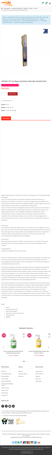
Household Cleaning (17, 8)
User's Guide (4, 379)
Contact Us (4, 395)
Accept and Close (26, 452)
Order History (39, 374)
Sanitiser (25, 8)
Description (6, 118)
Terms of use (4, 390)
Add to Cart (13, 94)
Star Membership (6, 374)
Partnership (4, 393)
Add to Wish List (7, 100)
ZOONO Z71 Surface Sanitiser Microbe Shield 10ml (15, 10)
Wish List (38, 379)
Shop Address (5, 376)
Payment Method (6, 381)
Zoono (36, 8)
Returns (38, 376)
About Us (3, 371)
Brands (20, 371)
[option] (13, 345)
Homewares (7, 8)
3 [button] (28, 361)
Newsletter (39, 381)
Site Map (20, 376)
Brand (31, 8)
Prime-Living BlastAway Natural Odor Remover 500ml (39, 352)
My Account (39, 371)
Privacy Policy (5, 388)
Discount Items (22, 374)
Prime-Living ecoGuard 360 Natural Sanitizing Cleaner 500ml (13, 352)
